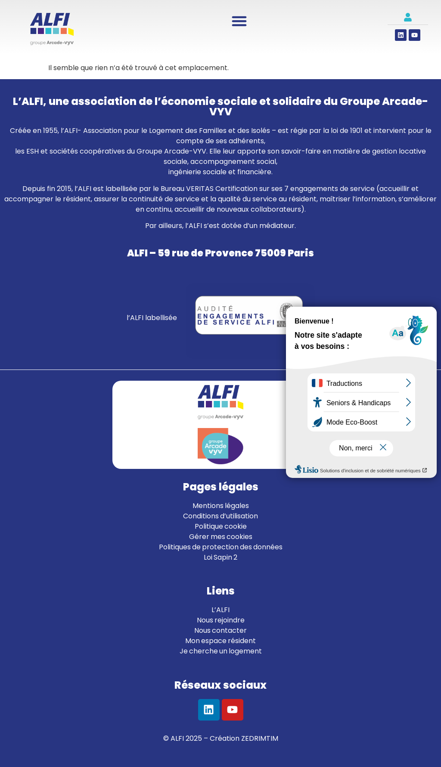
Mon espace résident (220, 641)
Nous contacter (220, 630)
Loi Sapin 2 (220, 557)
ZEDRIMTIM (259, 738)
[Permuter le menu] (239, 21)
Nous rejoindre (221, 620)
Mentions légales (221, 506)
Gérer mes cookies (220, 537)
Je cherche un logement (221, 651)
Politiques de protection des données (221, 547)
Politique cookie (221, 526)
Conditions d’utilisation (220, 516)
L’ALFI (220, 610)
